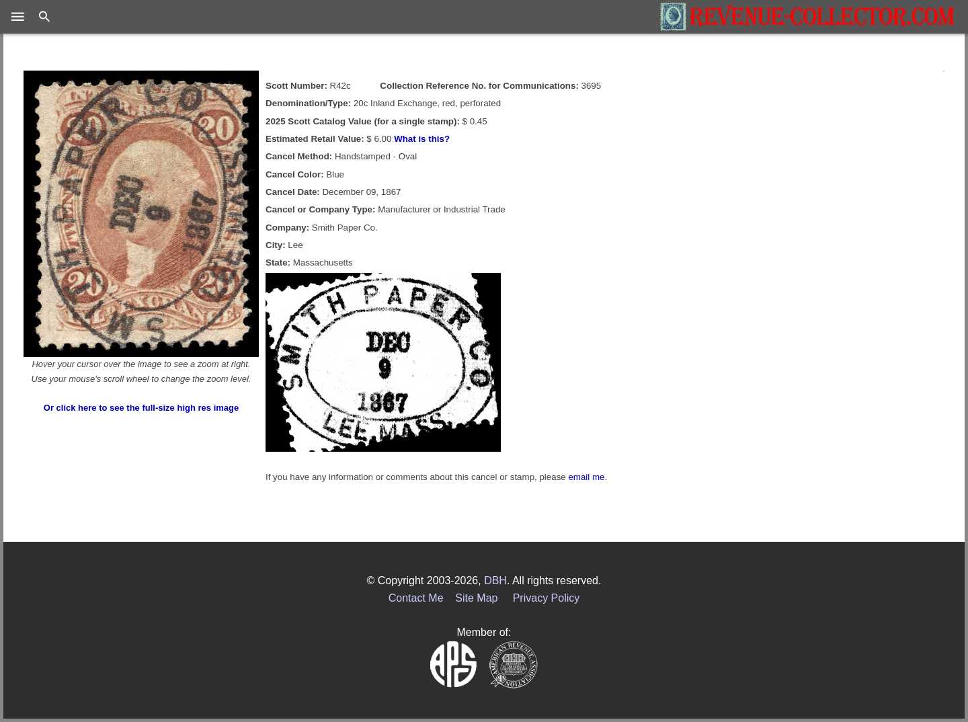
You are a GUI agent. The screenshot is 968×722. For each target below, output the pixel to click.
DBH (495, 580)
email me (586, 477)
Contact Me (416, 598)
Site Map (476, 598)
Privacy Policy (546, 598)
